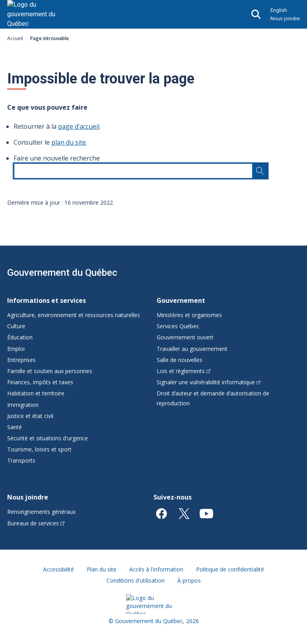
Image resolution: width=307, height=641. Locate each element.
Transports (21, 460)
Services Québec (178, 326)
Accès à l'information (156, 569)
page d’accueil (78, 126)
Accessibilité (58, 569)
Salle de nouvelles (179, 360)
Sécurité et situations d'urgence (47, 438)
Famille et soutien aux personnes (49, 371)
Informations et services (46, 300)
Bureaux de (35, 523)
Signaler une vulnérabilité (208, 382)
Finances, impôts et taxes (40, 382)
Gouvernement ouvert (185, 337)
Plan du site (102, 569)
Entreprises (21, 360)
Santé (14, 427)
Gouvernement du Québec (62, 272)
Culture (16, 326)
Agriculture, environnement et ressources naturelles (73, 315)
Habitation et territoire (35, 393)
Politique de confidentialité (230, 569)
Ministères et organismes (189, 315)
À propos (189, 580)
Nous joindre (285, 18)
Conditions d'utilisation (136, 580)
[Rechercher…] (260, 171)
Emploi (16, 348)
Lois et (183, 371)
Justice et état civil (30, 416)
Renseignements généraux (41, 511)
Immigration (23, 405)
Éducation (20, 337)
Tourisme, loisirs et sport (39, 449)
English (278, 10)
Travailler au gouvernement (192, 348)
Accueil (15, 38)
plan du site (68, 142)
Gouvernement (181, 300)
